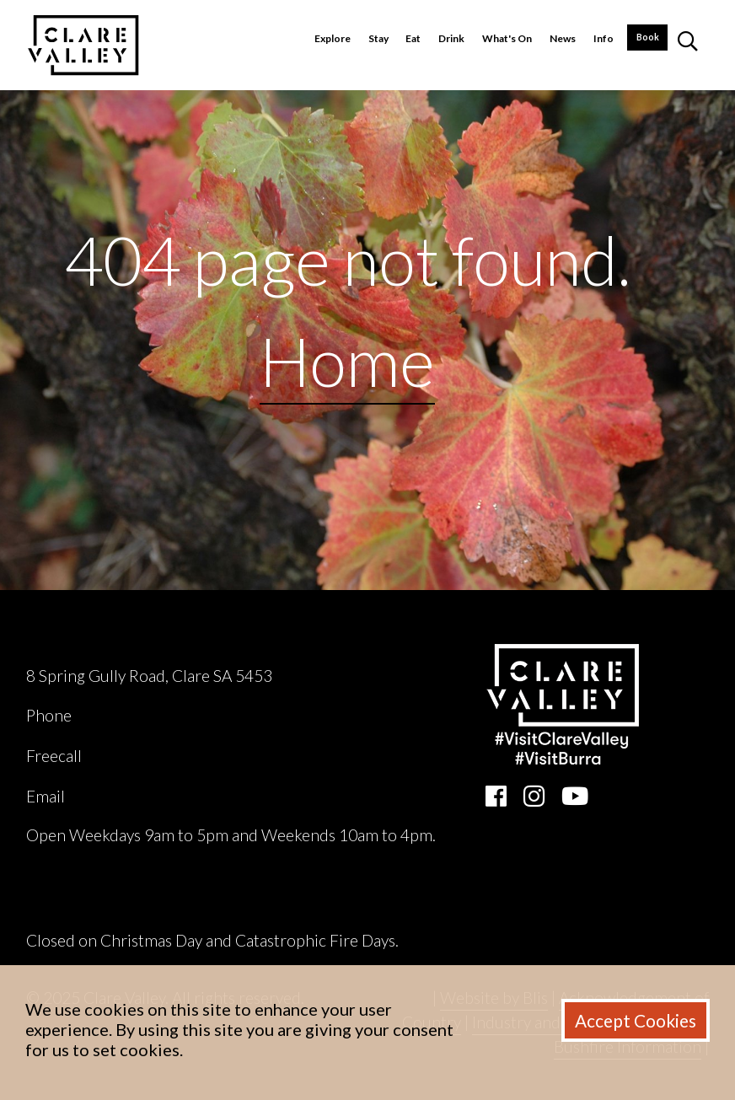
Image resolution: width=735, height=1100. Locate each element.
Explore (332, 38)
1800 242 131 (135, 755)
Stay (378, 38)
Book (647, 37)
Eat (413, 38)
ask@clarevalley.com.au (150, 796)
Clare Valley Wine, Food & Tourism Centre (177, 643)
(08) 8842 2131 (130, 715)
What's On (507, 38)
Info (603, 38)
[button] (688, 45)
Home (347, 360)
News (563, 38)
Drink (451, 38)
